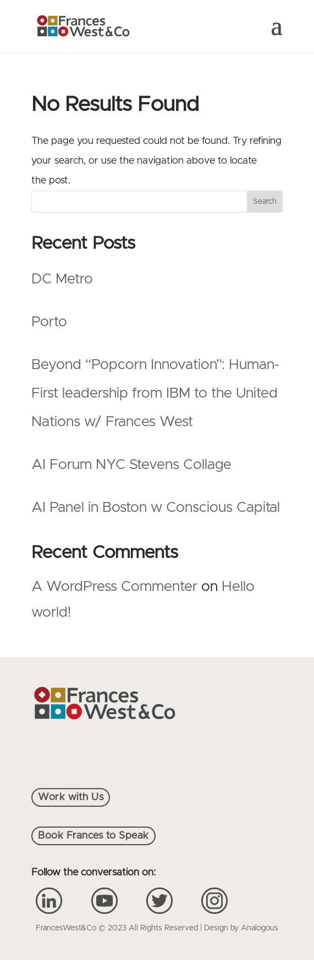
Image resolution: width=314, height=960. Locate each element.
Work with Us (70, 797)
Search (265, 201)
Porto (49, 322)
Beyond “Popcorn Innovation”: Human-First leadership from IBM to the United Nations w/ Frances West (155, 393)
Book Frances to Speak (93, 836)
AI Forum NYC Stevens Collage (131, 464)
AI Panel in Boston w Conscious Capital (155, 507)
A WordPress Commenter (114, 586)
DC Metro (62, 279)
